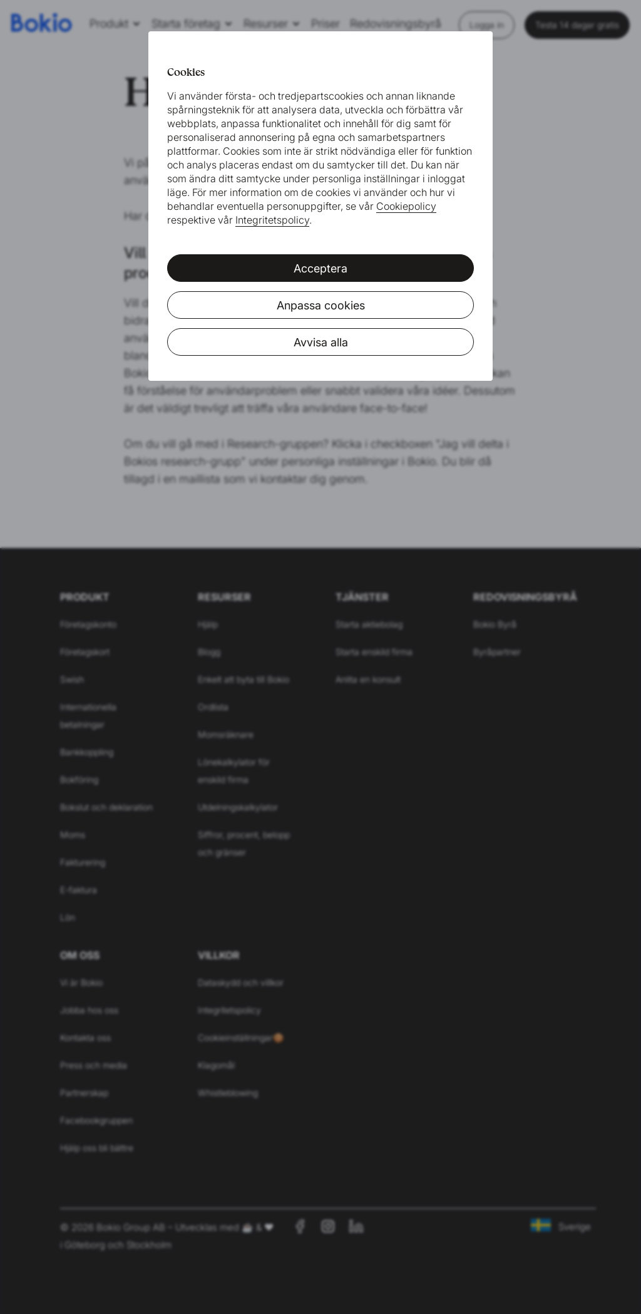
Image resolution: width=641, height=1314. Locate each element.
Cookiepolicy (406, 206)
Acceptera (320, 268)
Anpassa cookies (321, 305)
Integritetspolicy (272, 220)
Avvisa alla (321, 342)
